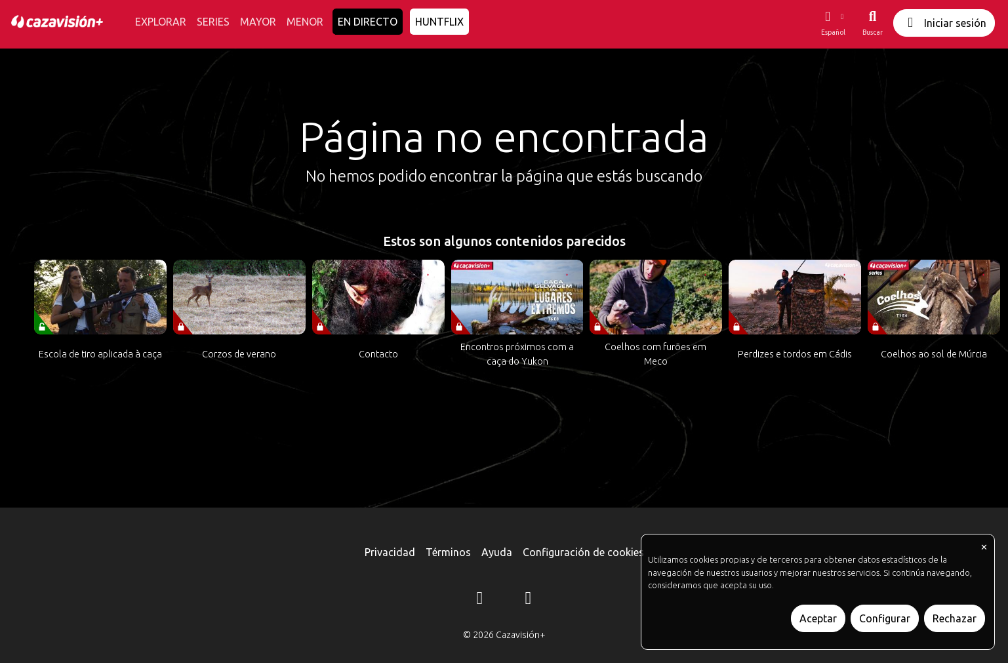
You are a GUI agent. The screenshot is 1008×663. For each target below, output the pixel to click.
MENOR (305, 22)
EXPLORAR (160, 22)
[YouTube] (528, 600)
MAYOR (258, 22)
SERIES (213, 22)
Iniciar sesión (944, 23)
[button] (833, 23)
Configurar (884, 618)
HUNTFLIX (439, 22)
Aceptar (818, 618)
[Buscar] (872, 23)
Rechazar (955, 618)
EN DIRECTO (367, 22)
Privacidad (390, 552)
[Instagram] (480, 600)
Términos (448, 552)
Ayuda (496, 552)
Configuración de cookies (583, 552)
